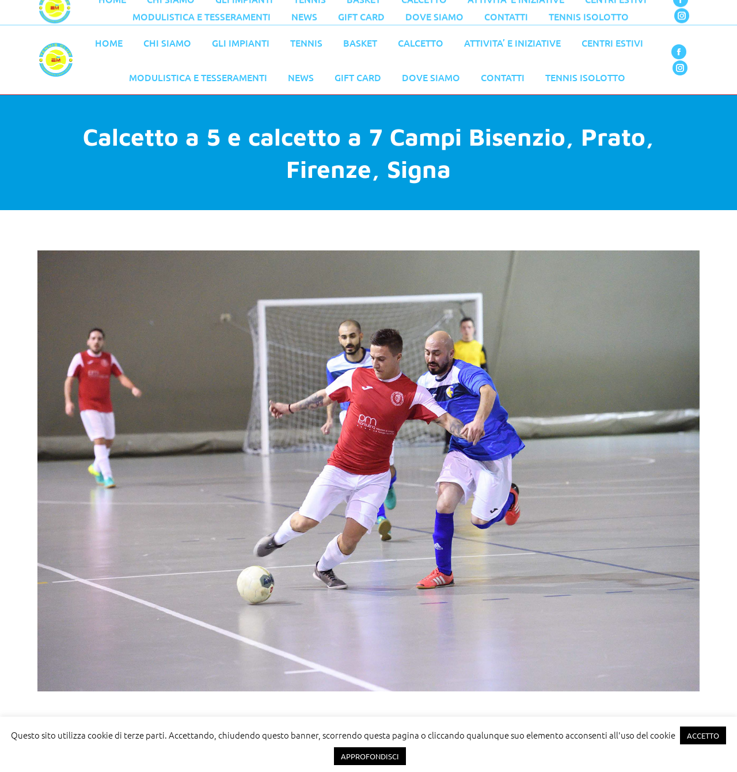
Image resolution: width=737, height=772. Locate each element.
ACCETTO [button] (703, 735)
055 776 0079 (282, 12)
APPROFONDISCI (370, 756)
